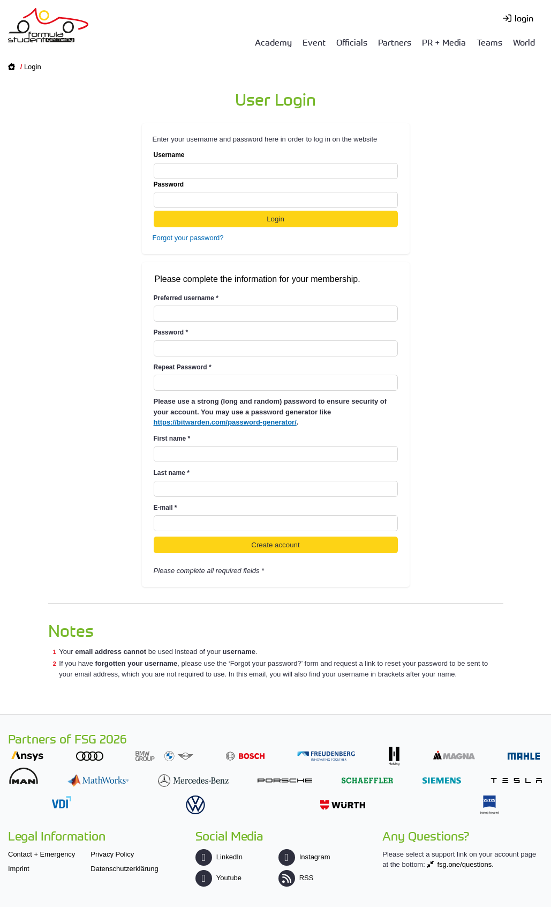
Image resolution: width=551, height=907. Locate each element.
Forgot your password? (188, 238)
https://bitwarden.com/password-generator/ (225, 422)
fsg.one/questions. (465, 864)
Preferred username (186, 298)
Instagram (304, 857)
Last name (172, 473)
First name (172, 438)
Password (276, 195)
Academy (273, 41)
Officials (351, 41)
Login (32, 67)
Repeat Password (183, 367)
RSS (296, 878)
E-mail (165, 507)
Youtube (218, 878)
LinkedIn (219, 857)
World (524, 41)
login (524, 17)
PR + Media (444, 41)
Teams (489, 41)
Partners (394, 41)
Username (276, 165)
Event (314, 41)
